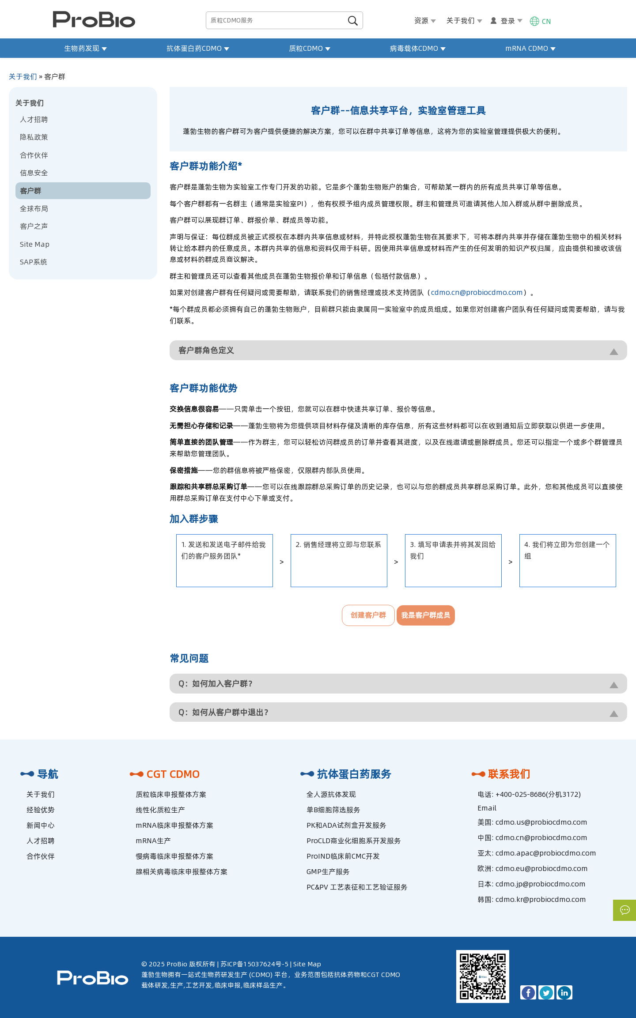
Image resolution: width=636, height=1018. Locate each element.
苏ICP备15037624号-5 (254, 964)
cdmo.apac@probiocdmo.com (546, 853)
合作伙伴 (34, 155)
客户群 (30, 191)
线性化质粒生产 (160, 809)
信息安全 (34, 172)
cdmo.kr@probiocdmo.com (541, 899)
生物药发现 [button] (85, 48)
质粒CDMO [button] (309, 48)
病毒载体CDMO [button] (418, 48)
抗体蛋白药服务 (344, 774)
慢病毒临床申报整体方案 (174, 856)
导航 (38, 774)
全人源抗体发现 (331, 794)
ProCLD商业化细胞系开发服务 (354, 840)
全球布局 (34, 208)
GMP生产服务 (328, 871)
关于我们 (23, 76)
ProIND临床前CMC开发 (343, 856)
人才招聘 (34, 119)
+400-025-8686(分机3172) (538, 794)
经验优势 (40, 809)
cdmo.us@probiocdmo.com (541, 822)
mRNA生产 (153, 840)
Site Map (34, 244)
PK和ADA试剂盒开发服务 (346, 825)
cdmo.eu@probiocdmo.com (542, 868)
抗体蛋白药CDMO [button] (198, 48)
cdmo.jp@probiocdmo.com (541, 884)
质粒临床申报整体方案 (171, 794)
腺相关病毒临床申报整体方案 (181, 871)
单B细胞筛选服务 (333, 809)
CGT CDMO (163, 774)
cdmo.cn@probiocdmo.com (477, 292)
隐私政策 (34, 137)
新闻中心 (40, 825)
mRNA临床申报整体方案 (174, 825)
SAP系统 (33, 262)
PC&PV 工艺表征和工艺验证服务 (357, 887)
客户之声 (34, 226)
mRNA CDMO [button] (530, 48)
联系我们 (499, 774)
